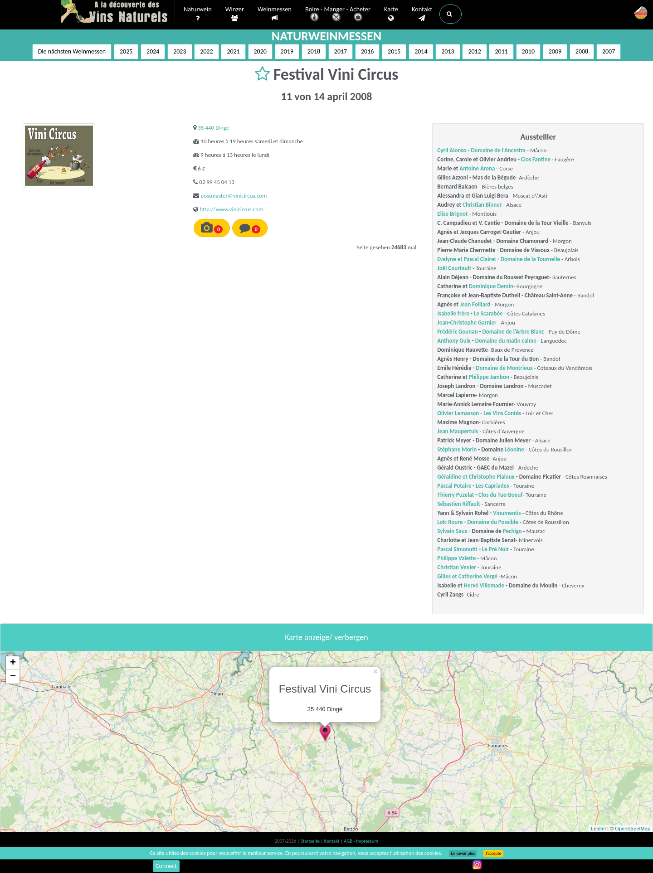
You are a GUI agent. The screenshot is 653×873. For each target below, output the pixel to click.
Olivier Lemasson (458, 413)
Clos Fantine (536, 159)
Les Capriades (492, 485)
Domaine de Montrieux (504, 367)
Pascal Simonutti (457, 549)
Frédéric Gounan (457, 331)
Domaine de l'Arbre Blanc (513, 331)
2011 (501, 51)
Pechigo (512, 531)
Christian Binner (482, 204)
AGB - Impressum (361, 841)
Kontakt (422, 14)
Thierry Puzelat (455, 494)
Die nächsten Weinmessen (72, 51)
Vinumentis (507, 512)
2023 (179, 51)
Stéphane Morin (457, 449)
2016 (367, 51)
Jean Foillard (475, 304)
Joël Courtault (454, 268)
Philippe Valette (456, 558)
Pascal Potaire (454, 485)
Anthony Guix (453, 340)
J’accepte (493, 853)
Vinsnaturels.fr (118, 12)
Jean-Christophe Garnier (466, 322)
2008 (581, 51)
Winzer (234, 14)
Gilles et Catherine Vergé (467, 576)
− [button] (13, 677)
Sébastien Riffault (458, 503)
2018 (313, 51)
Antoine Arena (477, 168)
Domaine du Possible (492, 522)
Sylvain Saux (452, 531)
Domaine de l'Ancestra (498, 150)
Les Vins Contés (502, 413)
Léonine (514, 449)
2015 (394, 51)
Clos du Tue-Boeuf (500, 494)
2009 (555, 51)
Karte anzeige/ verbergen (326, 637)
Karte (391, 14)
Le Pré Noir (495, 549)
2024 (152, 51)
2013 (447, 51)
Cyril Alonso (451, 150)
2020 (260, 51)
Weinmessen (275, 14)
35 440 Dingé (213, 127)
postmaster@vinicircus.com (233, 195)
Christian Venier (456, 567)
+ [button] (13, 663)
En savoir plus (463, 853)
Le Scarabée (488, 313)
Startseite (311, 841)
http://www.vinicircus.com (231, 209)
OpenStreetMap (632, 828)
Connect (166, 866)
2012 (474, 51)
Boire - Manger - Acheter (337, 15)
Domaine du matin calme (505, 340)
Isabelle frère (453, 313)
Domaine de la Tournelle (530, 259)
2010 (528, 51)
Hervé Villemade (484, 585)
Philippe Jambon (489, 376)
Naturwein (198, 14)
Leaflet (598, 828)
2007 (608, 51)
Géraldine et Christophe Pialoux (475, 476)
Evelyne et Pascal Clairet (466, 259)
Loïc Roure (450, 522)
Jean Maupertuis (457, 431)
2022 (206, 51)
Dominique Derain (491, 286)
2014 (420, 51)
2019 (287, 51)
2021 (233, 51)
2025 (126, 51)
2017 (340, 51)
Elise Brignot (452, 213)
